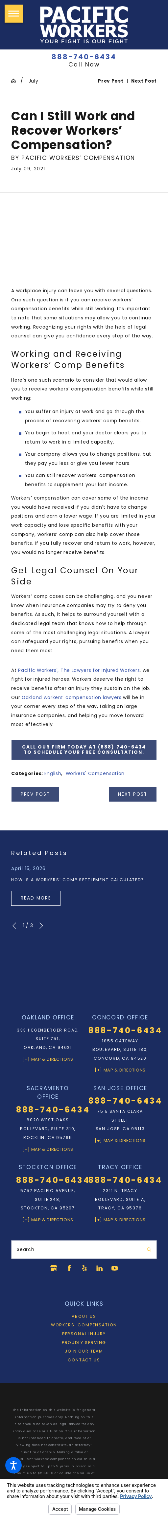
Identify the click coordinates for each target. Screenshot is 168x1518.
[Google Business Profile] (52, 1268)
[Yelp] (84, 1268)
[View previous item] (14, 925)
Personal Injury (84, 1334)
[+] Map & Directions (48, 1059)
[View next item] (41, 925)
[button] (13, 1465)
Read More (36, 898)
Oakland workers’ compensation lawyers (72, 697)
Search (25, 1249)
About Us (84, 1316)
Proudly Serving (84, 1342)
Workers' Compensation (95, 773)
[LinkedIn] (99, 1268)
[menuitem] (83, 1316)
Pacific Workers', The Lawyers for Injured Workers (79, 670)
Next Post (132, 794)
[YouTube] (115, 1268)
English (52, 773)
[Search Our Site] (149, 1249)
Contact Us (84, 1360)
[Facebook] (68, 1268)
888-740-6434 (84, 57)
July (33, 81)
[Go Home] (15, 81)
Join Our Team (84, 1351)
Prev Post (35, 794)
